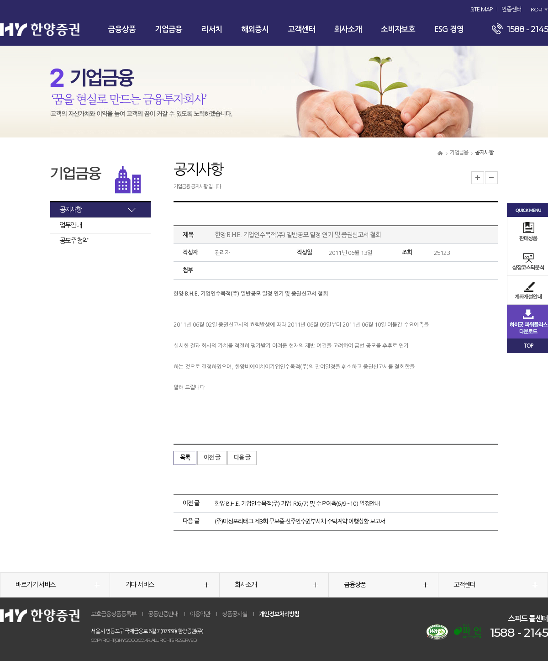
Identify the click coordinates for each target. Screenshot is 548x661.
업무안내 (70, 225)
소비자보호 (398, 29)
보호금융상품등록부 (113, 614)
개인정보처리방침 (279, 614)
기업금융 (168, 29)
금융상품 (122, 29)
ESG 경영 (449, 29)
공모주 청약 (73, 240)
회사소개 (348, 29)
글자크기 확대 (477, 177)
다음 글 (242, 457)
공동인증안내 (163, 614)
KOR (536, 9)
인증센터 (511, 9)
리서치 (211, 29)
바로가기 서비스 (58, 585)
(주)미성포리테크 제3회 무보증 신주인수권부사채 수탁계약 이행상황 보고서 (300, 521)
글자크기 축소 (491, 177)
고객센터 (301, 29)
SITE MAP (481, 9)
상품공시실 (234, 614)
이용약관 (200, 614)
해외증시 (255, 29)
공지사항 (70, 209)
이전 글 (212, 457)
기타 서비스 (167, 585)
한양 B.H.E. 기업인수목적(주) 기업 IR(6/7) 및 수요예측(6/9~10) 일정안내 (297, 504)
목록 (185, 457)
